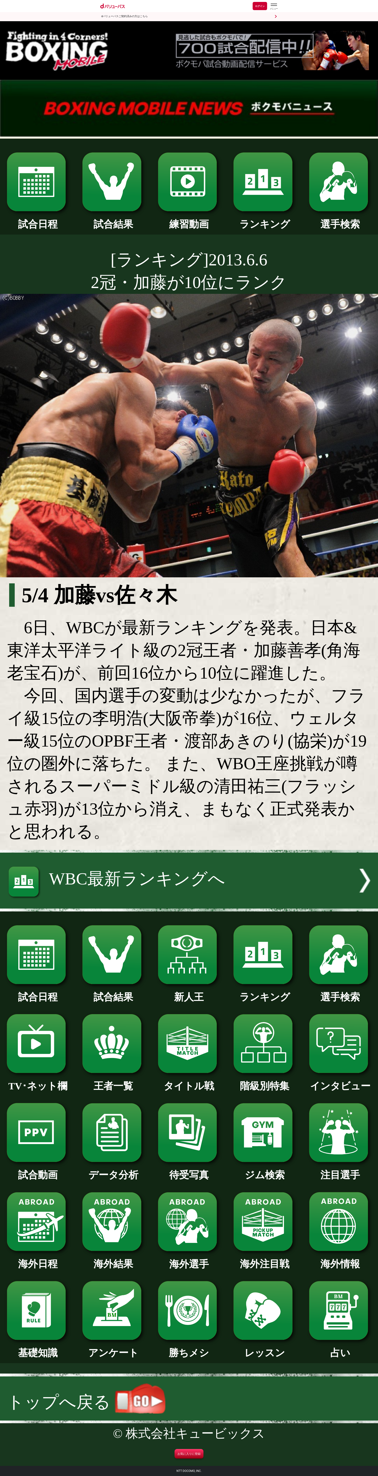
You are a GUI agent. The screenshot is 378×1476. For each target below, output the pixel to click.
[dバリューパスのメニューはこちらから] (274, 7)
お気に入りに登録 (189, 1454)
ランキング (264, 219)
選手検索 (340, 219)
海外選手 (189, 1259)
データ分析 (113, 1170)
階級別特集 (264, 1081)
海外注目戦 (264, 1259)
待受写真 (189, 1170)
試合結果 (113, 219)
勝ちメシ (189, 1348)
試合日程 (38, 219)
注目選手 (340, 1170)
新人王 (189, 992)
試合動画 (38, 1170)
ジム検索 (264, 1170)
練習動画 (189, 219)
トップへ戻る (86, 1402)
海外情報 (340, 1259)
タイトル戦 (189, 1081)
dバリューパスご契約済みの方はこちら (124, 16)
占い (340, 1348)
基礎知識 (38, 1348)
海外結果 (113, 1259)
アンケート (113, 1348)
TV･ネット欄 (38, 1081)
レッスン (264, 1348)
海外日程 (38, 1259)
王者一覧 (113, 1081)
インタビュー (340, 1081)
